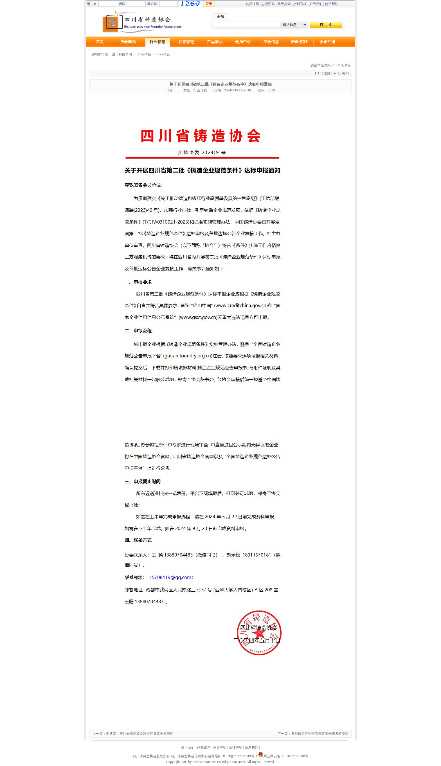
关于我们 (316, 4)
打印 (318, 73)
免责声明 (219, 747)
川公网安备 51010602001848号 (283, 756)
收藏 (327, 73)
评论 (336, 73)
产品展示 (215, 42)
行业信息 (157, 42)
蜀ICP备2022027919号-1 (239, 756)
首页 (100, 42)
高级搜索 (284, 4)
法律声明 (235, 747)
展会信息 (271, 42)
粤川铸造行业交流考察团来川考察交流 (319, 734)
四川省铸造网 (122, 55)
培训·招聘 (299, 42)
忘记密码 (268, 4)
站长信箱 (204, 747)
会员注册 (252, 4)
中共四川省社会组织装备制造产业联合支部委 (140, 734)
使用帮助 (331, 4)
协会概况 (128, 42)
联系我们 (251, 747)
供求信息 (187, 42)
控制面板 (300, 4)
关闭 (345, 73)
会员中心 (243, 42)
